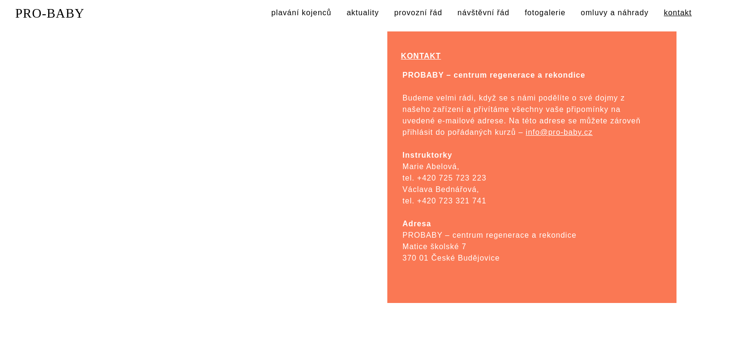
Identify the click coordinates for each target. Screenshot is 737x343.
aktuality (363, 13)
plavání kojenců (302, 13)
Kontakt (133, 76)
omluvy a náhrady (614, 13)
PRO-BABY (49, 13)
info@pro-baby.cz (559, 132)
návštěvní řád (483, 13)
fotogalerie (545, 13)
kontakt (678, 13)
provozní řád (418, 13)
